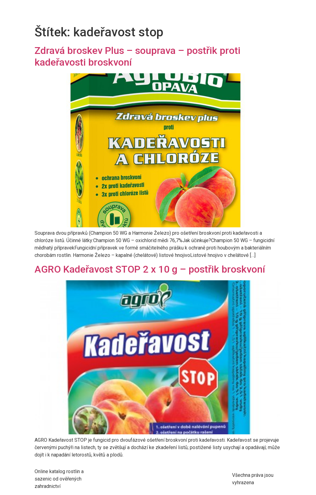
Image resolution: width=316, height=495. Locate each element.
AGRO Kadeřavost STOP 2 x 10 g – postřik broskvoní (150, 269)
